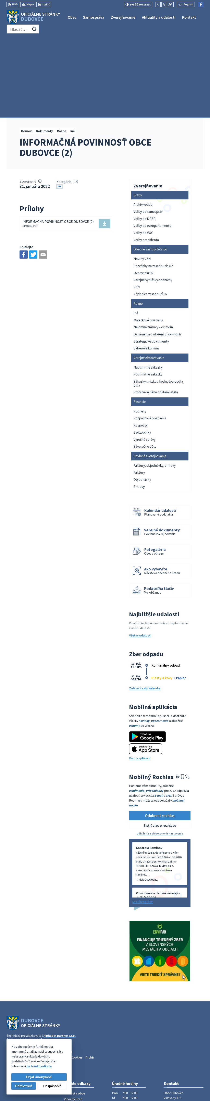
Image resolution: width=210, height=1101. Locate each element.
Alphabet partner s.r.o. (60, 955)
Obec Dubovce (39, 959)
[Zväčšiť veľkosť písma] (170, 4)
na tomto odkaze (39, 1066)
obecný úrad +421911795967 (183, 1046)
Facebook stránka (176, 1056)
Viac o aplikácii (139, 678)
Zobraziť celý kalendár (145, 608)
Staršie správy (142, 821)
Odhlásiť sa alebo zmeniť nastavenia (159, 753)
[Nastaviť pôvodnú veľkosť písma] (163, 4)
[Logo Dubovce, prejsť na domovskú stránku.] (33, 17)
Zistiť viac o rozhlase (160, 745)
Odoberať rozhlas (160, 734)
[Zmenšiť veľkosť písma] (158, 4)
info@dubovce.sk (176, 1051)
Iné (59, 105)
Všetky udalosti (140, 555)
